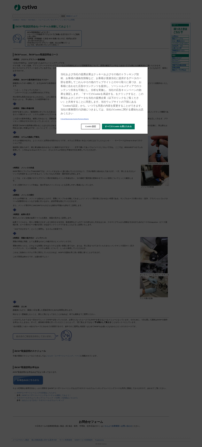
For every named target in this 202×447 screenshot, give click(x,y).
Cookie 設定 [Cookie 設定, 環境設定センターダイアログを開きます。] (90, 127)
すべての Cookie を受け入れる (118, 127)
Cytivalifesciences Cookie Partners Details (75, 119)
